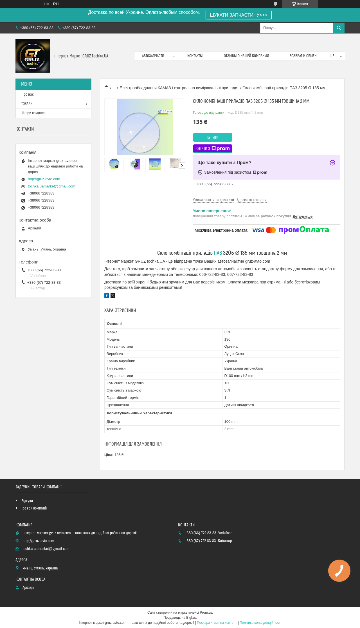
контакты (195, 56)
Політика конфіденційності (260, 623)
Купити (213, 137)
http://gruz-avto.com (44, 179)
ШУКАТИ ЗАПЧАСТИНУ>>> (238, 15)
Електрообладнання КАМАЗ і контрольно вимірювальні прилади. (179, 88)
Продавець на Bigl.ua (180, 618)
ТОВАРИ (27, 104)
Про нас (27, 94)
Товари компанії (34, 508)
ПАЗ (218, 253)
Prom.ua (206, 612)
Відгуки (27, 501)
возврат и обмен (303, 56)
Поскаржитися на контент (217, 623)
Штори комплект (34, 113)
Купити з (212, 148)
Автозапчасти (153, 56)
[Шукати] (339, 28)
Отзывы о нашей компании (246, 56)
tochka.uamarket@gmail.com (51, 186)
